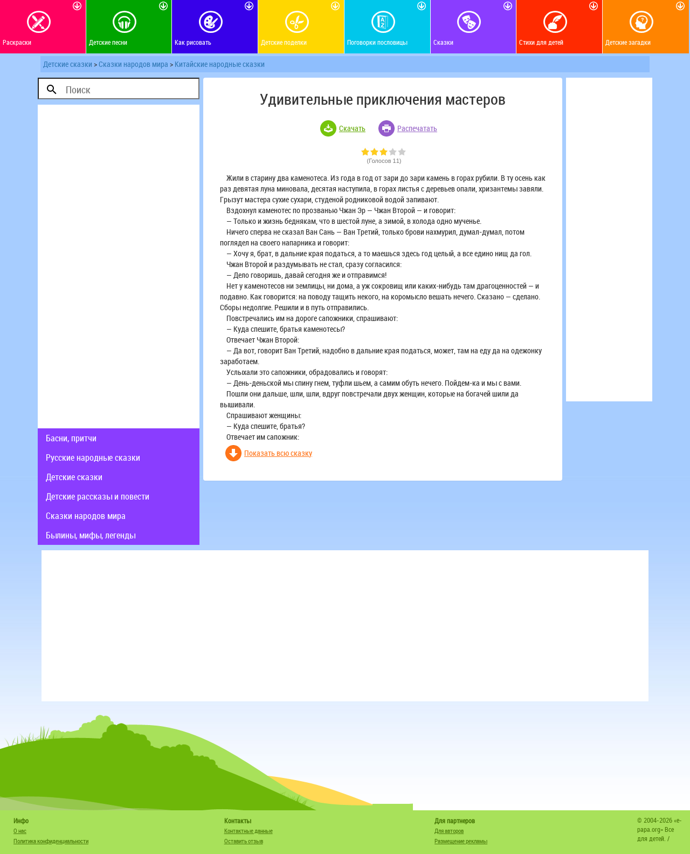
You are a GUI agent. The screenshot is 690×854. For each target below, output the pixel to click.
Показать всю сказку (278, 453)
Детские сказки (67, 64)
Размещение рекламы (460, 841)
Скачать (352, 128)
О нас (19, 830)
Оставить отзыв (243, 841)
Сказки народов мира (133, 64)
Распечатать (417, 128)
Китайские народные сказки (220, 64)
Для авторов (449, 830)
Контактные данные (248, 830)
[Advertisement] (118, 266)
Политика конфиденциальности (50, 841)
